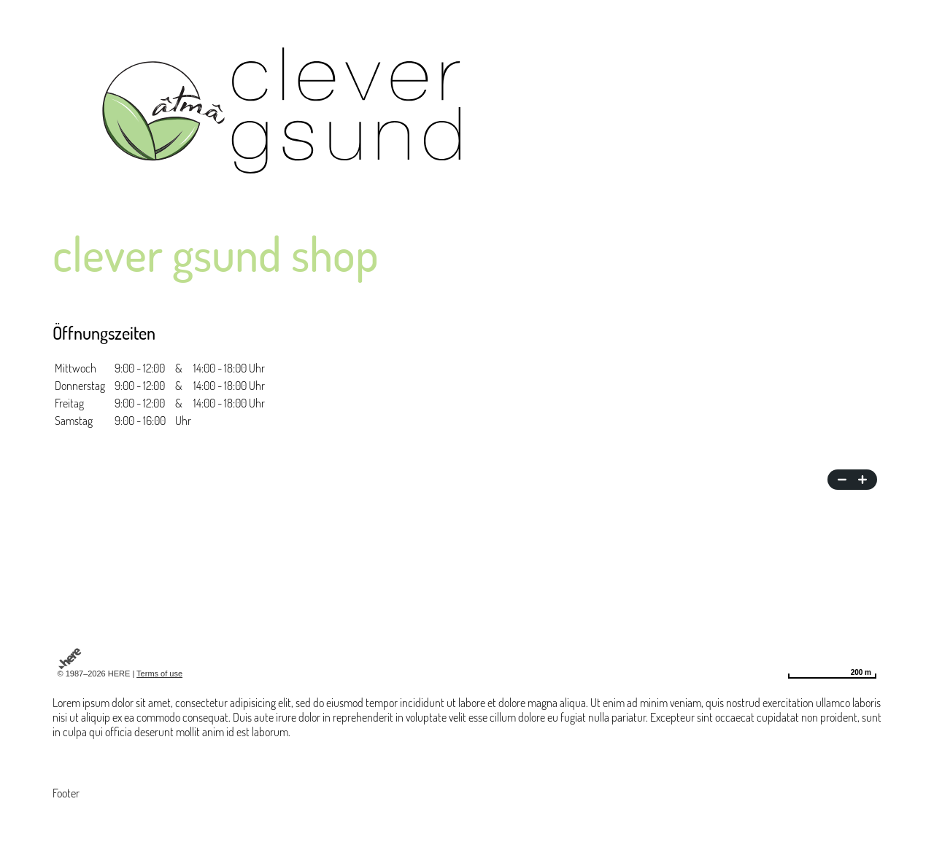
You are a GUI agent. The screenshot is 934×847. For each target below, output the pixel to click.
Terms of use (159, 673)
